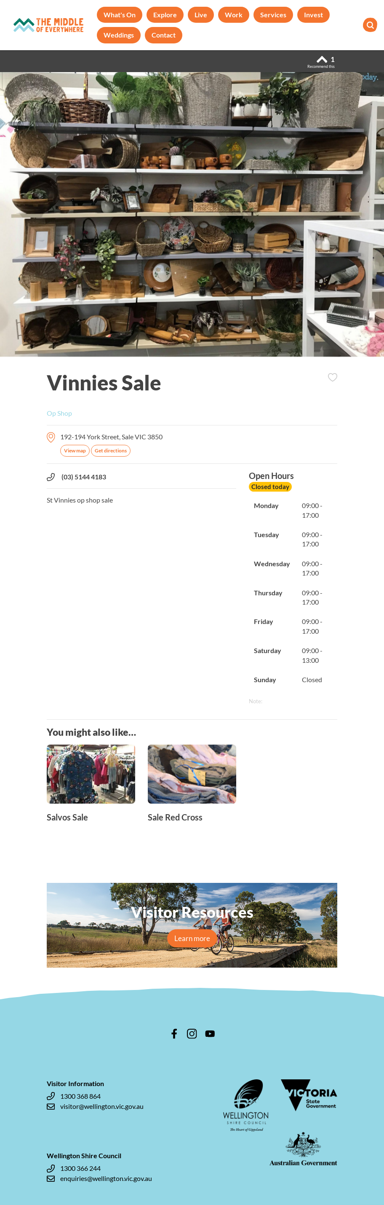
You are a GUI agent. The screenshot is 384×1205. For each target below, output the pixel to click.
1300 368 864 (74, 1096)
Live (201, 15)
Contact (164, 35)
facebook (174, 1034)
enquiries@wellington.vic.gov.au (99, 1178)
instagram (192, 1034)
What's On (120, 15)
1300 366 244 (74, 1168)
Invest (313, 15)
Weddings (119, 35)
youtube (210, 1034)
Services (273, 15)
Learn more (192, 938)
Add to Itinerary (332, 377)
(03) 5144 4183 (76, 477)
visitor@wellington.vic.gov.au (95, 1106)
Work (234, 15)
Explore (165, 15)
